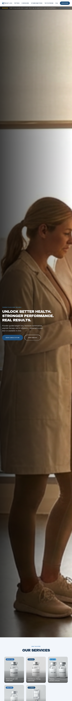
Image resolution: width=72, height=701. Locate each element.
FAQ (56, 3)
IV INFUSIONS (25, 3)
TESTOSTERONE (48, 3)
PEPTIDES (16, 3)
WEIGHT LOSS (8, 3)
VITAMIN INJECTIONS (36, 3)
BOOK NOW (65, 3)
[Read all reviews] (36, 8)
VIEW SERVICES (32, 337)
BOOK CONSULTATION (12, 337)
